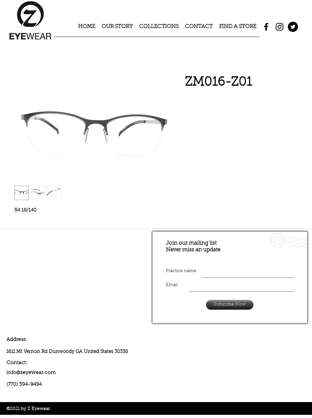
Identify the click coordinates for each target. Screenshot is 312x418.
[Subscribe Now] (229, 305)
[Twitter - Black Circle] (293, 27)
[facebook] (266, 27)
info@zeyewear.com (31, 372)
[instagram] (279, 27)
